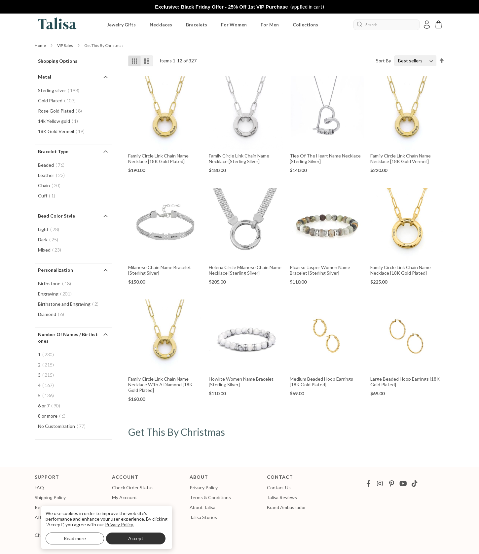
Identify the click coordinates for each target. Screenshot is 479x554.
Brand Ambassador (286, 507)
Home (41, 45)
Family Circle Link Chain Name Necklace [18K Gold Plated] (158, 158)
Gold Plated (59, 100)
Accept (135, 538)
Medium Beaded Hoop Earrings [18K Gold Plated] (321, 381)
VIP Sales (65, 45)
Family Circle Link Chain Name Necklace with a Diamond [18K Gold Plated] (160, 384)
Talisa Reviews (282, 497)
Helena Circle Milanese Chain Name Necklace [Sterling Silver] (245, 270)
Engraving (57, 293)
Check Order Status (133, 487)
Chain (51, 185)
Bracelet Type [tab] (53, 151)
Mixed (51, 250)
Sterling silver (60, 90)
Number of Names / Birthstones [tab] (68, 337)
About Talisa (202, 507)
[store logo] (56, 24)
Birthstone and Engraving (70, 304)
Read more (75, 538)
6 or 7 (51, 405)
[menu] (215, 24)
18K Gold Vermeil (63, 131)
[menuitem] (122, 24)
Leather (53, 175)
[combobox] (386, 24)
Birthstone (56, 283)
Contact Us (279, 487)
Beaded (53, 165)
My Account (124, 497)
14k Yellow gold (60, 121)
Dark (50, 239)
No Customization (64, 426)
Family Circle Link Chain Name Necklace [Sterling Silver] (239, 158)
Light (50, 229)
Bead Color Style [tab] (56, 216)
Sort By (383, 60)
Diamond (53, 314)
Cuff (48, 195)
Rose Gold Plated (62, 111)
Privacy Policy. (119, 524)
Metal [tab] (44, 77)
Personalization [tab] (55, 270)
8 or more (53, 416)
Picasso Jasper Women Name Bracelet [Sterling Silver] (320, 270)
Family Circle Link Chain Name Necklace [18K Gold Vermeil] (400, 158)
